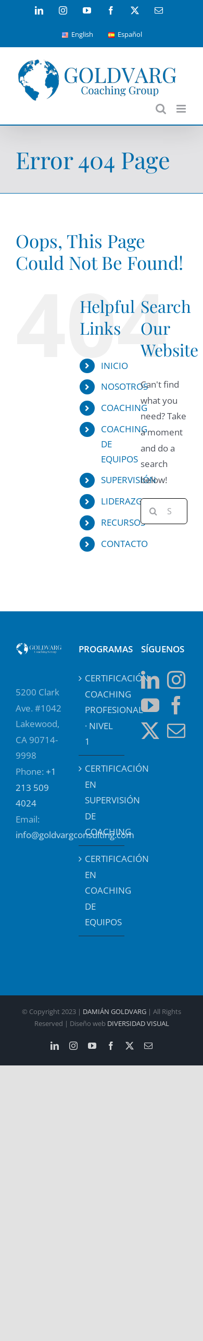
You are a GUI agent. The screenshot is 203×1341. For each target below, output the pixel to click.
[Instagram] (176, 679)
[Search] (154, 511)
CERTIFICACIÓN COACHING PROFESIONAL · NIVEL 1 (102, 709)
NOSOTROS (124, 386)
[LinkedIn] (150, 679)
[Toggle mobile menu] (181, 108)
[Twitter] (150, 730)
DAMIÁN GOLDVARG (114, 1011)
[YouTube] (150, 705)
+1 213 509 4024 (36, 787)
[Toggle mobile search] (161, 108)
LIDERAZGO (125, 501)
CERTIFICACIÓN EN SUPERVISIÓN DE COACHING (102, 800)
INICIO (114, 366)
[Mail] (176, 730)
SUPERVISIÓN (128, 480)
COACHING (124, 408)
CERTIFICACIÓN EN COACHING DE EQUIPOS (102, 890)
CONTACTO (124, 544)
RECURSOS (123, 522)
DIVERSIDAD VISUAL (138, 1023)
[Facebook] (176, 705)
